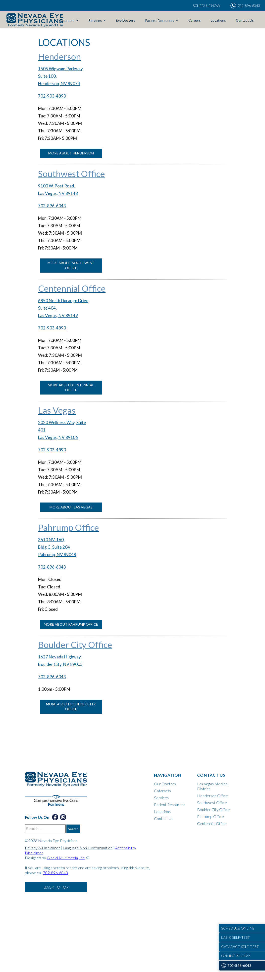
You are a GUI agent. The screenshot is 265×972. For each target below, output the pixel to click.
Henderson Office (212, 795)
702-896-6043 (52, 205)
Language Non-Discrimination (87, 847)
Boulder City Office (213, 809)
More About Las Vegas (71, 507)
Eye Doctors (125, 20)
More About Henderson (71, 153)
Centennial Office (212, 823)
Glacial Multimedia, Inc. (66, 857)
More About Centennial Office (71, 387)
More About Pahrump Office (71, 624)
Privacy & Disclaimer (42, 847)
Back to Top (56, 887)
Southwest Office (212, 802)
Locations (218, 20)
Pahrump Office (210, 816)
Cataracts (66, 20)
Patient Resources (159, 20)
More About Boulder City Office (71, 706)
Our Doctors (165, 783)
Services (95, 20)
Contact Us (245, 20)
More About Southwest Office (71, 265)
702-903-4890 (52, 96)
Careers (194, 20)
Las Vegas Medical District (212, 786)
